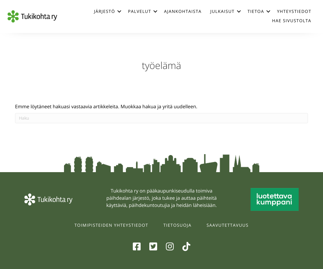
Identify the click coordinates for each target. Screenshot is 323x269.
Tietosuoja (177, 225)
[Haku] (161, 118)
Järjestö (104, 11)
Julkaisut (222, 11)
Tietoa (256, 11)
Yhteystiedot (294, 11)
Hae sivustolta (291, 21)
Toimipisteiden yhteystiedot (111, 225)
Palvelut (139, 11)
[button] (119, 11)
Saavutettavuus (228, 225)
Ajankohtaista (183, 11)
